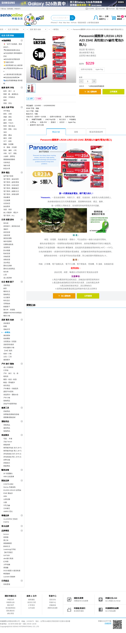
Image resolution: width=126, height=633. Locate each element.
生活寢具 (6, 297)
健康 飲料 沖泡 (7, 87)
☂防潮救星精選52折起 (11, 50)
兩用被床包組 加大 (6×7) (12, 448)
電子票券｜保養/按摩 (11, 194)
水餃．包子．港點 (10, 153)
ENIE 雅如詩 (8, 493)
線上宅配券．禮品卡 (10, 212)
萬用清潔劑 (7, 238)
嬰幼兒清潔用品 (9, 269)
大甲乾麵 (6, 564)
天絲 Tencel (7, 442)
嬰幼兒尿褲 (7, 266)
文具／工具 (7, 357)
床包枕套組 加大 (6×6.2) (12, 454)
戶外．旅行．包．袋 (10, 373)
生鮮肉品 (6, 162)
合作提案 (31, 608)
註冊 (106, 16)
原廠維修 (52, 605)
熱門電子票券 (8, 176)
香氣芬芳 (6, 329)
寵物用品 (6, 294)
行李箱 (5, 370)
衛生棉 (5, 272)
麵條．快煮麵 (8, 144)
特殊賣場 (6, 584)
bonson (6, 534)
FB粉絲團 (120, 9)
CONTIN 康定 (8, 484)
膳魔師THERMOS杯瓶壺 (12, 313)
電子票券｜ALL (9, 215)
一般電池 (55, 29)
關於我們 (10, 605)
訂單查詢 (31, 605)
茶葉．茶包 (7, 103)
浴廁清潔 (6, 235)
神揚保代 (17, 9)
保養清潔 (6, 259)
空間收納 (6, 303)
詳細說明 (108, 623)
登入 (101, 16)
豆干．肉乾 (7, 141)
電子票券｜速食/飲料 (11, 179)
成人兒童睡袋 (8, 367)
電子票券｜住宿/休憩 (11, 185)
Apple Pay (99, 69)
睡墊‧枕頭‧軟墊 (10, 379)
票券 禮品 (5, 172)
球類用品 (6, 425)
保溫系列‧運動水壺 (10, 395)
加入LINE (100, 9)
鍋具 (5, 288)
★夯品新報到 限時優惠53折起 (12, 54)
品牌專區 (5, 531)
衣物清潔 (6, 256)
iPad (60, 22)
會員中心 (103, 19)
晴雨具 (5, 376)
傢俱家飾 (6, 335)
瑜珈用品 (6, 431)
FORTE (6, 522)
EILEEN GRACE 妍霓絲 (12, 490)
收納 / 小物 (7, 354)
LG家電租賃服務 (93, 22)
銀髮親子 (6, 307)
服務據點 (10, 9)
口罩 (5, 275)
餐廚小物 (6, 316)
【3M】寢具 (7, 351)
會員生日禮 (31, 602)
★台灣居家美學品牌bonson (13, 69)
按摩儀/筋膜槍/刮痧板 (11, 414)
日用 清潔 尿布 (7, 220)
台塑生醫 (6, 499)
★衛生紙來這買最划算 (11, 59)
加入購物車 (90, 92)
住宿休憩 (6, 203)
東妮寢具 (5, 435)
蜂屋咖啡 (6, 574)
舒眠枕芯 (6, 463)
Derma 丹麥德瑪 (9, 487)
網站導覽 (10, 613)
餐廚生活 (6, 291)
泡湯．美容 (7, 209)
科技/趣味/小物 (8, 347)
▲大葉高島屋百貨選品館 (12, 74)
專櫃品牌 (5, 515)
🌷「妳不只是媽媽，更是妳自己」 (12, 45)
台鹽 (5, 502)
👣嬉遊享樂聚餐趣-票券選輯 (12, 82)
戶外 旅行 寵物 (7, 364)
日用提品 (5, 581)
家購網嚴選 (7, 543)
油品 (5, 132)
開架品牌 (5, 480)
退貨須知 (52, 600)
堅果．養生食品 (9, 126)
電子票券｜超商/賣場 (11, 182)
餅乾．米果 (7, 114)
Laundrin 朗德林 (9, 577)
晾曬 (5, 326)
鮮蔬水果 (6, 168)
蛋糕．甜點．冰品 (10, 129)
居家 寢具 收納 (35, 29)
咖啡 (5, 100)
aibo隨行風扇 (8, 558)
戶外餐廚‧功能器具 (10, 388)
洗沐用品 (6, 263)
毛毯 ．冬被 (7, 439)
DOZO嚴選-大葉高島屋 (11, 571)
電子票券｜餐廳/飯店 (11, 188)
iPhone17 (54, 22)
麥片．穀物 (7, 120)
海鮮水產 (6, 165)
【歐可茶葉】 (8, 552)
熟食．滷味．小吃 (10, 150)
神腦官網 (10, 600)
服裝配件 (6, 360)
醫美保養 (5, 470)
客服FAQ (52, 602)
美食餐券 (6, 197)
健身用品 (6, 428)
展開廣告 (121, 2)
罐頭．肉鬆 (7, 138)
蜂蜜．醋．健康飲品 (10, 94)
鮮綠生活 (6, 546)
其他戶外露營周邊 (10, 404)
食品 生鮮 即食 (7, 107)
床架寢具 (6, 323)
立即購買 (113, 92)
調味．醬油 (7, 135)
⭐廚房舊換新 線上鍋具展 (12, 65)
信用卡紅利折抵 (86, 69)
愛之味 (5, 540)
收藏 (38, 99)
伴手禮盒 (6, 111)
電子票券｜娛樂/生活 (11, 191)
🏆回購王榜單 (8, 62)
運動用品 (5, 421)
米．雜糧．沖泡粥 (10, 147)
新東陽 (5, 537)
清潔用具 (6, 247)
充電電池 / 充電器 (9, 341)
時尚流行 (6, 300)
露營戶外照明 (8, 391)
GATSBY (6, 555)
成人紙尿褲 (7, 278)
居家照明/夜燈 (8, 344)
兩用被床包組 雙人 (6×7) (12, 451)
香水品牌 (5, 526)
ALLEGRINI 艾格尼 (10, 519)
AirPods (74, 22)
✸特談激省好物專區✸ (11, 77)
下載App (3, 9)
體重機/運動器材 (9, 417)
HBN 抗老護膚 (8, 476)
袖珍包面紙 (7, 241)
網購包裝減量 (53, 608)
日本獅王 (6, 508)
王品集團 (6, 200)
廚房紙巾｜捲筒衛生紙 (11, 226)
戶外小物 (6, 398)
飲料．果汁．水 (9, 91)
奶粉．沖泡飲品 (9, 97)
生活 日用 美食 (13, 29)
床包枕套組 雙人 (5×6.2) (12, 457)
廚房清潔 (6, 232)
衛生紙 (5, 223)
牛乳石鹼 (6, 505)
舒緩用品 (6, 411)
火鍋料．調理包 (9, 156)
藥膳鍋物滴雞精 (9, 159)
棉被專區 (6, 466)
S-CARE (90, 9)
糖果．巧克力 (8, 123)
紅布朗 (5, 561)
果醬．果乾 (7, 117)
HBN (5, 496)
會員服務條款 (10, 608)
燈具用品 (6, 385)
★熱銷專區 (6, 40)
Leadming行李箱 (9, 549)
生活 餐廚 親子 (7, 282)
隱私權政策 (10, 611)
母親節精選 (82, 22)
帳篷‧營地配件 (9, 382)
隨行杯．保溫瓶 (9, 310)
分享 (30, 99)
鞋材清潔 (6, 253)
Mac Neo (66, 22)
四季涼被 (6, 460)
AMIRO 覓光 (8, 511)
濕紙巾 (5, 229)
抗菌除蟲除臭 (8, 244)
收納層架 (6, 338)
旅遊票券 (6, 206)
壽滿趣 (5, 568)
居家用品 (6, 285)
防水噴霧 (6, 250)
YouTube (110, 9)
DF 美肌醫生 (8, 473)
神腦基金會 (10, 602)
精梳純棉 (6, 445)
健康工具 (5, 408)
